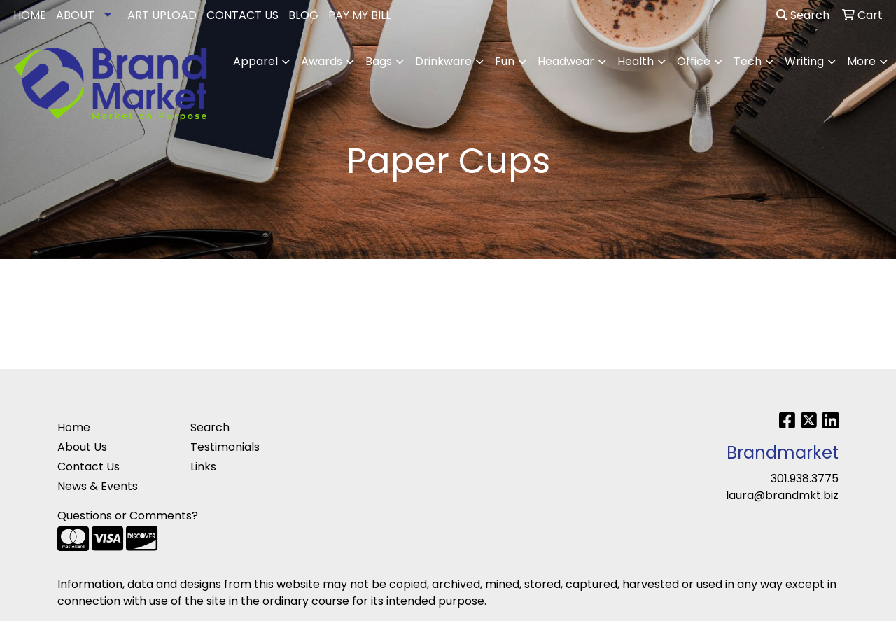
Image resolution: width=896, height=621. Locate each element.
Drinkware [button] (443, 61)
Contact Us (88, 467)
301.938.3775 (805, 478)
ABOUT (75, 15)
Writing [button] (804, 61)
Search (803, 15)
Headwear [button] (566, 61)
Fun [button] (504, 61)
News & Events (97, 486)
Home (73, 427)
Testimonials (225, 447)
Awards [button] (321, 61)
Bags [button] (378, 61)
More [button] (861, 61)
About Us (82, 447)
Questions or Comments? (127, 516)
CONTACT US (242, 15)
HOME (29, 15)
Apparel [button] (255, 61)
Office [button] (693, 61)
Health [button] (635, 61)
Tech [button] (748, 61)
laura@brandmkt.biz (782, 495)
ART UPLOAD (162, 15)
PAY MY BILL (359, 15)
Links (203, 467)
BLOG (303, 15)
